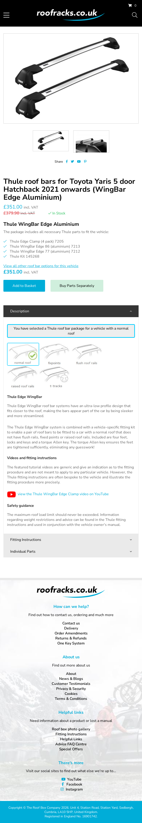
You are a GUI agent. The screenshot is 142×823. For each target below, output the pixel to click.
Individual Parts (23, 551)
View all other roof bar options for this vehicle (41, 266)
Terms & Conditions (71, 698)
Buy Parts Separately (77, 285)
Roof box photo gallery (71, 729)
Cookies (71, 693)
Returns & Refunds (71, 638)
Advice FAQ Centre (71, 744)
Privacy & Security (71, 688)
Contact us (71, 623)
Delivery (71, 628)
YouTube (74, 779)
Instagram (74, 789)
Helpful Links (71, 739)
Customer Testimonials (71, 683)
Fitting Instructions (25, 539)
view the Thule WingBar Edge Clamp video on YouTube (58, 494)
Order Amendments (71, 633)
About (71, 673)
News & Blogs (71, 678)
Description (19, 311)
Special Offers (71, 749)
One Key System (71, 643)
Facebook (74, 784)
